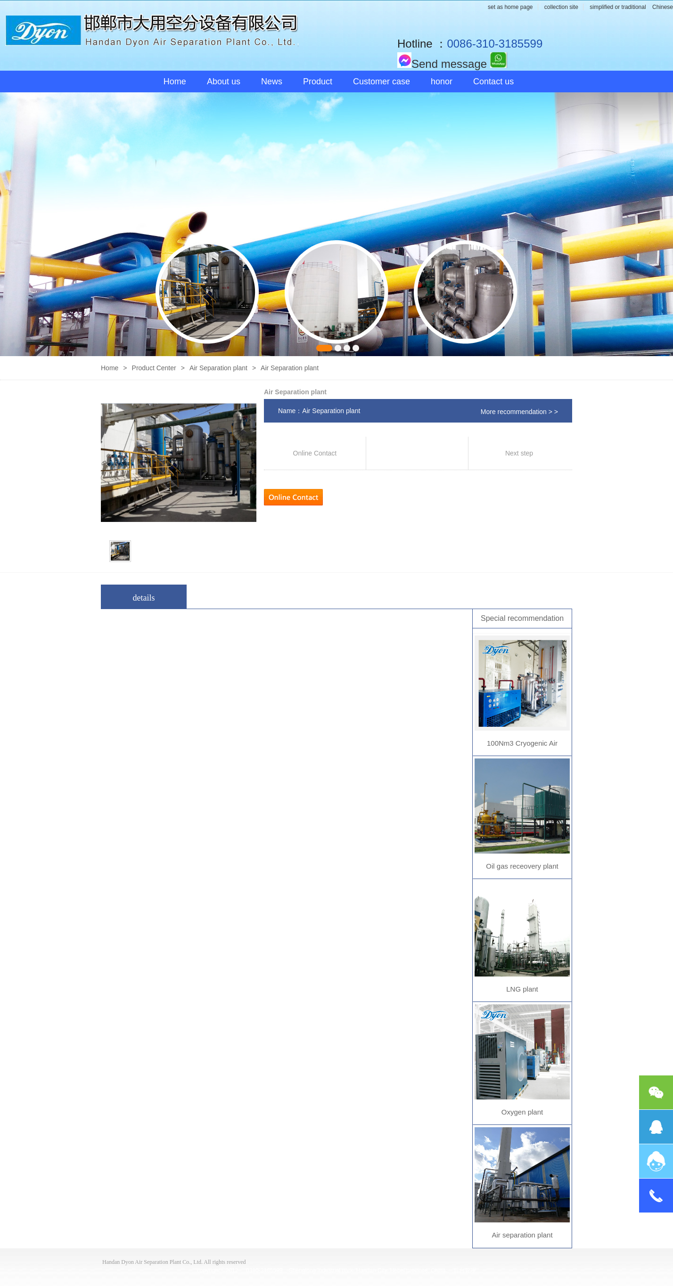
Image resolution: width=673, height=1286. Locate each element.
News (271, 81)
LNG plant (522, 989)
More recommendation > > (519, 411)
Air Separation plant (218, 368)
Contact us (493, 81)
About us (223, 81)
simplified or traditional (618, 7)
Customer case (381, 81)
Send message (442, 63)
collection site (561, 7)
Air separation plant (522, 1235)
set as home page (510, 7)
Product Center (154, 368)
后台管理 (464, 1270)
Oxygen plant (522, 1112)
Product (317, 81)
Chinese (662, 7)
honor (441, 81)
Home (175, 81)
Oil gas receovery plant (522, 866)
